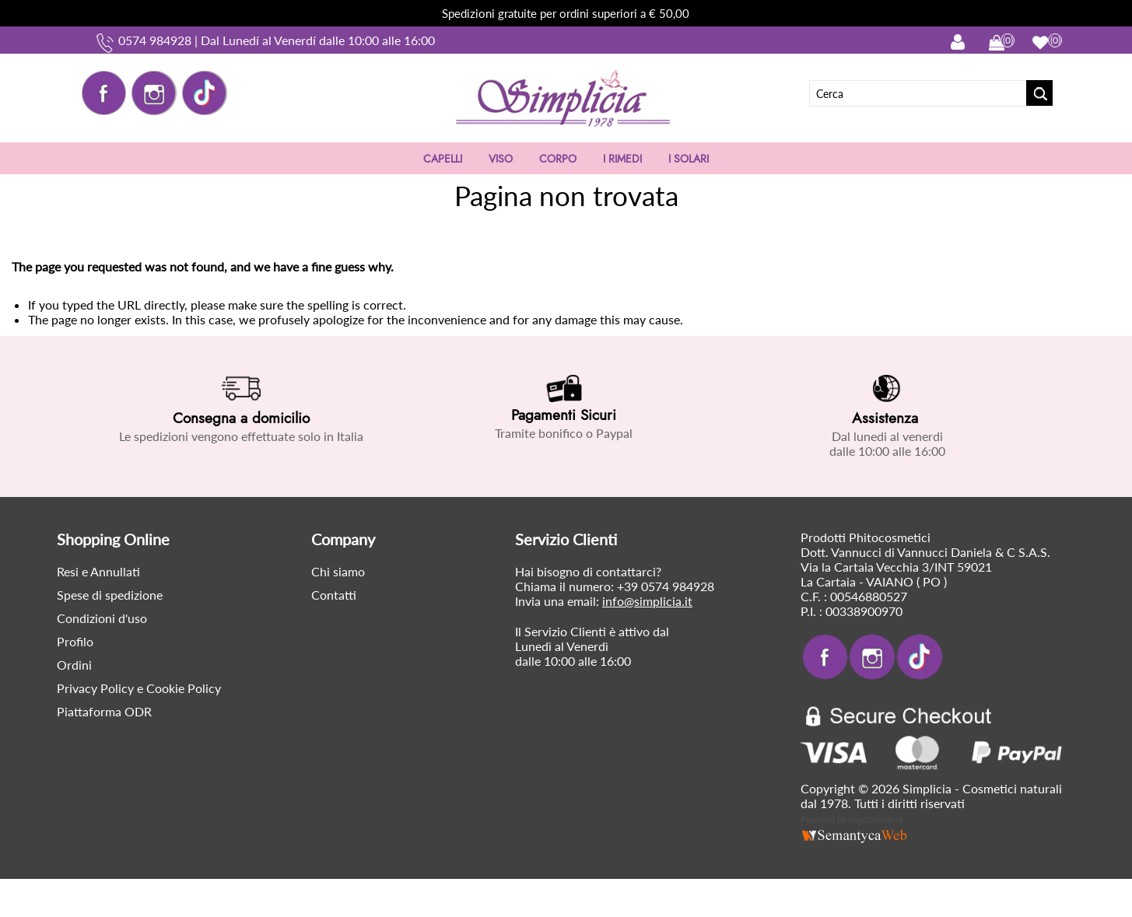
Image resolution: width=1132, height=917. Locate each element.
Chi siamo (338, 571)
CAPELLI (442, 158)
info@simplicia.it (647, 600)
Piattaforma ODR (104, 711)
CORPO (558, 158)
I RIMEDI (622, 158)
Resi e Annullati (98, 571)
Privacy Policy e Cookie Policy (139, 688)
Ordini (74, 664)
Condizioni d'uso (102, 618)
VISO (501, 158)
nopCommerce (876, 819)
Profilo (75, 641)
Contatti (333, 594)
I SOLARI (688, 158)
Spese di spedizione (110, 594)
